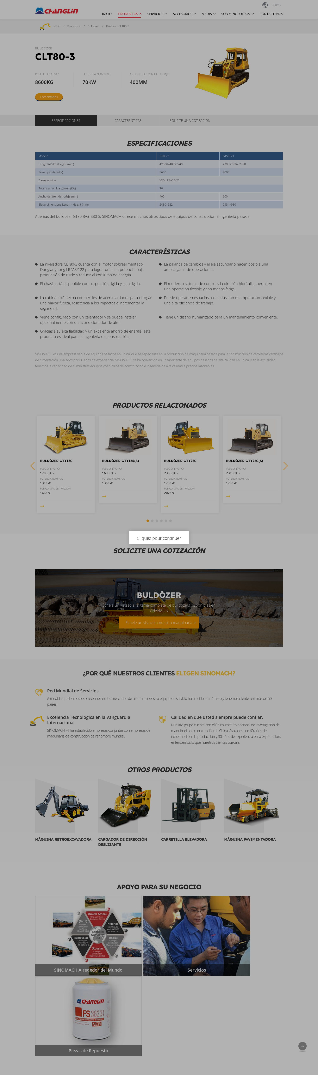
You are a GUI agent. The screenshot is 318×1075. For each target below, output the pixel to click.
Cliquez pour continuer (159, 538)
